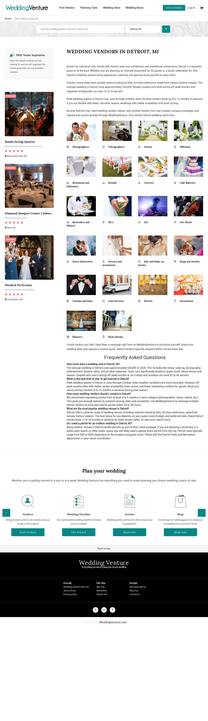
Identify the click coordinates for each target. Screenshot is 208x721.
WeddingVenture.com (113, 622)
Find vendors (28, 532)
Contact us (135, 594)
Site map (100, 586)
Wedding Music (134, 7)
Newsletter (101, 590)
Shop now (180, 532)
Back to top (104, 548)
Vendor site (101, 594)
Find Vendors (67, 7)
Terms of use (69, 590)
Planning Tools (89, 7)
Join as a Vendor (174, 7)
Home (8, 18)
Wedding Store (111, 7)
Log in (191, 7)
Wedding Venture (104, 562)
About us (134, 590)
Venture (27, 8)
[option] (27, 517)
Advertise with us (138, 586)
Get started (79, 532)
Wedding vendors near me (76, 586)
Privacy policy (70, 594)
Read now (129, 532)
